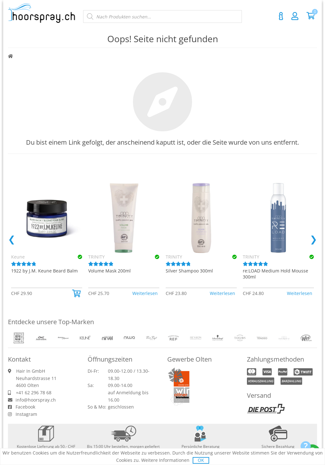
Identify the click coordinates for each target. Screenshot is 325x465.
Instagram (26, 414)
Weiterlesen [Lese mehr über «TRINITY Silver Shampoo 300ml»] (222, 293)
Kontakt (281, 16)
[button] (77, 293)
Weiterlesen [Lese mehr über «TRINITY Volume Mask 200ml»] (145, 293)
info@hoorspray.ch (36, 400)
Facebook (25, 407)
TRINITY (96, 257)
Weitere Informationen (165, 460)
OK (201, 460)
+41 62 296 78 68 (33, 393)
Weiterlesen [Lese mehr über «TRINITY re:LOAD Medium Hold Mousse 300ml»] (299, 293)
